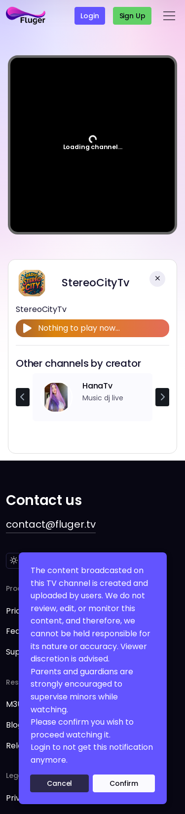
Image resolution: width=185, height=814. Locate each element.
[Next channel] (162, 397)
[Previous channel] (23, 397)
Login (89, 16)
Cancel (59, 783)
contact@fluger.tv (51, 524)
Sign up (132, 16)
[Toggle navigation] (169, 16)
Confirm (124, 783)
